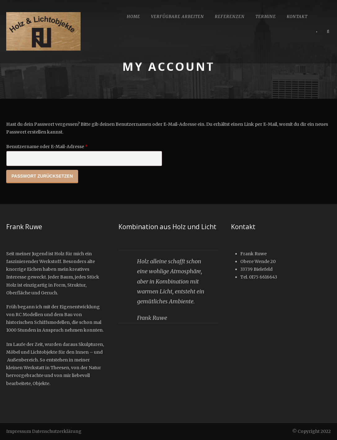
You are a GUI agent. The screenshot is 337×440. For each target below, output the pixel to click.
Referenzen (230, 16)
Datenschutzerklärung (57, 431)
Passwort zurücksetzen (42, 176)
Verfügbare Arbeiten (177, 16)
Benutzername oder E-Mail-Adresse (60, 145)
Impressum (18, 431)
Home (133, 16)
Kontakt (297, 16)
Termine (265, 16)
